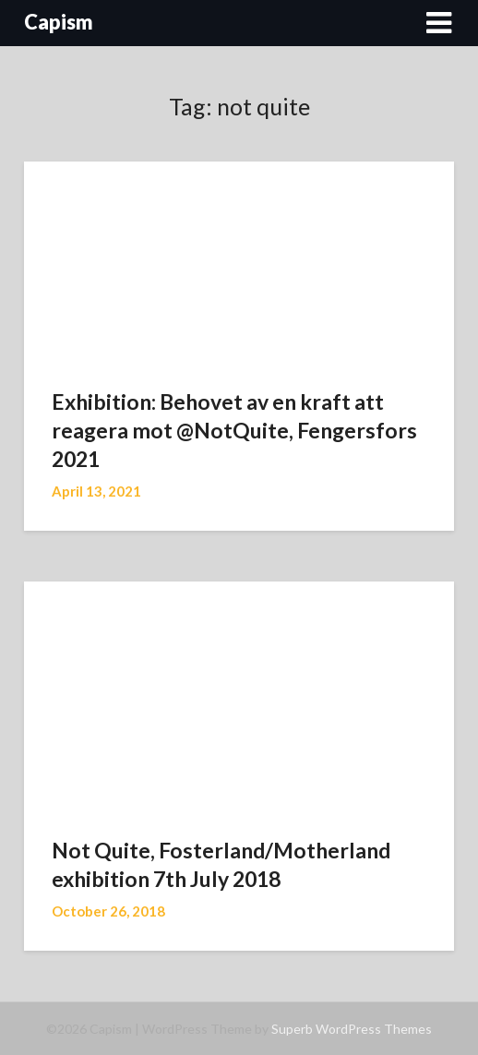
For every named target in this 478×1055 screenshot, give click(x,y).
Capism (58, 21)
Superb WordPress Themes (351, 1029)
